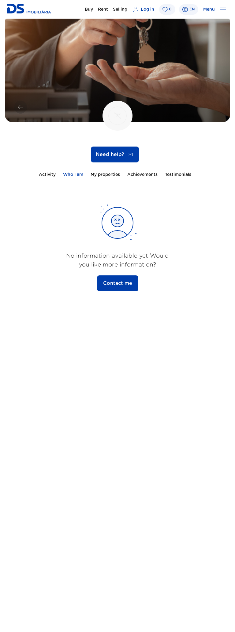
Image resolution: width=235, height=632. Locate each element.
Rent (103, 9)
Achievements (142, 175)
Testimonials (178, 175)
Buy (89, 9)
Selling (120, 9)
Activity (47, 175)
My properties (105, 175)
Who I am (73, 175)
